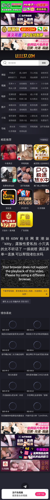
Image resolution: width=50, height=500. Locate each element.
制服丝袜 (12, 99)
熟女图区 (34, 109)
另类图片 (44, 109)
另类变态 (44, 99)
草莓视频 (34, 126)
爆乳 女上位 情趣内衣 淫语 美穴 (16, 301)
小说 (3, 117)
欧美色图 (34, 105)
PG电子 (12, 72)
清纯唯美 (23, 109)
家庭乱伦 (23, 115)
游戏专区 (44, 72)
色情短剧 (23, 131)
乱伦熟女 (34, 99)
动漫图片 (44, 105)
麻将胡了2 (12, 77)
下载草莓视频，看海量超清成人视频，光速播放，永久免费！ (25, 293)
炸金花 (23, 77)
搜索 (44, 63)
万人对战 (34, 72)
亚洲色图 (23, 105)
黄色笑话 (34, 120)
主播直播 (34, 88)
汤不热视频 (44, 126)
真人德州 (23, 72)
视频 (3, 85)
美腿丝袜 (12, 109)
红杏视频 (12, 131)
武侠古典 (44, 115)
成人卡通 (34, 94)
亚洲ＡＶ (12, 83)
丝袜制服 (23, 88)
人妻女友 (34, 115)
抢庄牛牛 (44, 77)
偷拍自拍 (23, 94)
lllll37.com (25, 56)
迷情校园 (12, 120)
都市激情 (12, 115)
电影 (3, 96)
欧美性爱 (44, 94)
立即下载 (40, 494)
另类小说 (23, 120)
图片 (3, 106)
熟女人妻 (12, 88)
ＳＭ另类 (44, 88)
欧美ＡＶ (34, 83)
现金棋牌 (34, 77)
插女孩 (12, 126)
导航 (3, 128)
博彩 (3, 74)
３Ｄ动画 (44, 83)
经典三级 (23, 99)
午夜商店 (23, 126)
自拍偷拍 (23, 83)
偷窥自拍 (12, 105)
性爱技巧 (44, 120)
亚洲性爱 (12, 94)
